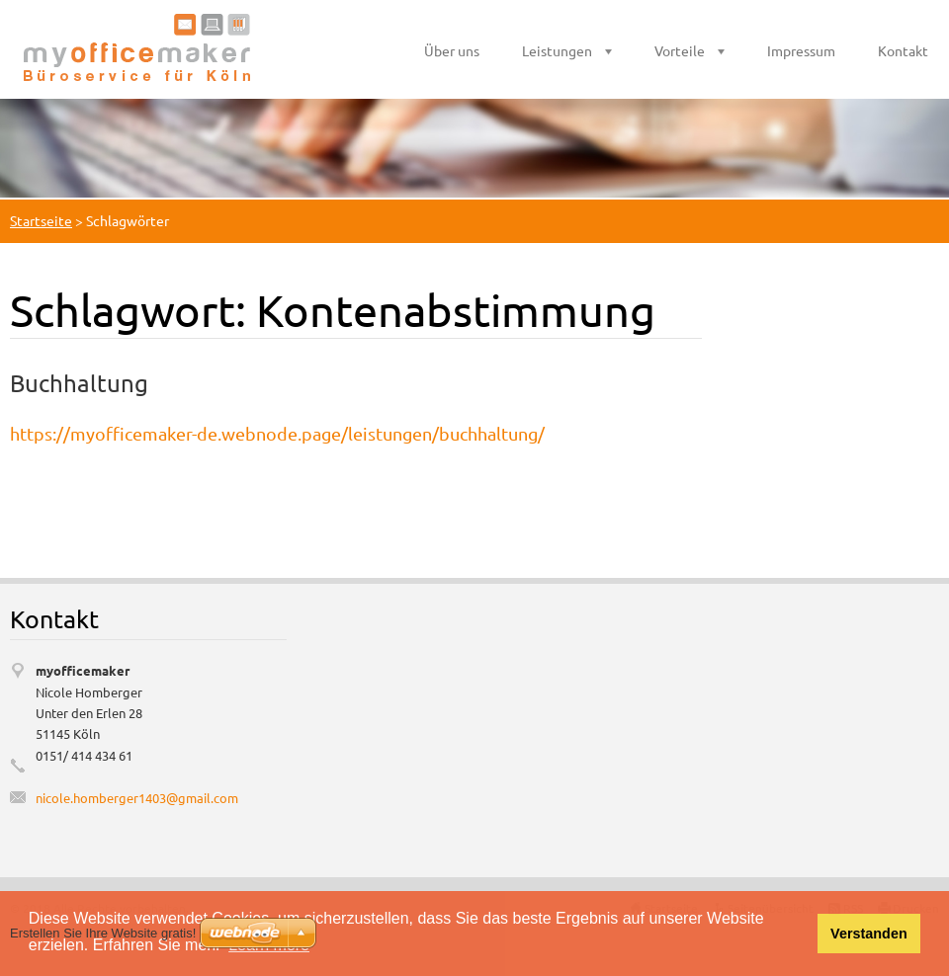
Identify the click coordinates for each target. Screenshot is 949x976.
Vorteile (679, 50)
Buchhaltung (79, 382)
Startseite (41, 220)
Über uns (451, 50)
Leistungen (557, 50)
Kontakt (903, 50)
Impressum (801, 50)
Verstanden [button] (868, 933)
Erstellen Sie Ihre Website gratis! (103, 933)
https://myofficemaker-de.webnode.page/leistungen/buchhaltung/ (277, 433)
